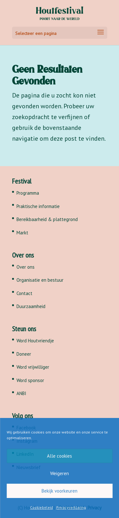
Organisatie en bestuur (40, 280)
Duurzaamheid (31, 306)
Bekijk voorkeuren (59, 491)
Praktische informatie (38, 206)
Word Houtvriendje (35, 341)
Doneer (24, 354)
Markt (22, 233)
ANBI (21, 393)
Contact (24, 293)
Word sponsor (30, 380)
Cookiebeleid (41, 507)
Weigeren (59, 473)
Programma (28, 193)
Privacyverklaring (71, 507)
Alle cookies (59, 456)
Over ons (26, 267)
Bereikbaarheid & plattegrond (47, 219)
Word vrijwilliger (33, 367)
